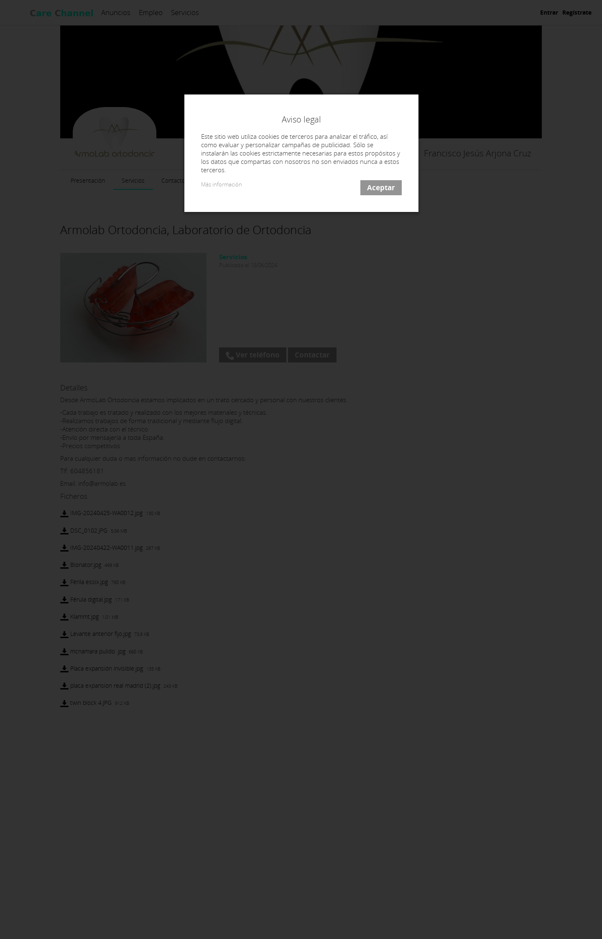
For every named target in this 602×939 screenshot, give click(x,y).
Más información (221, 184)
